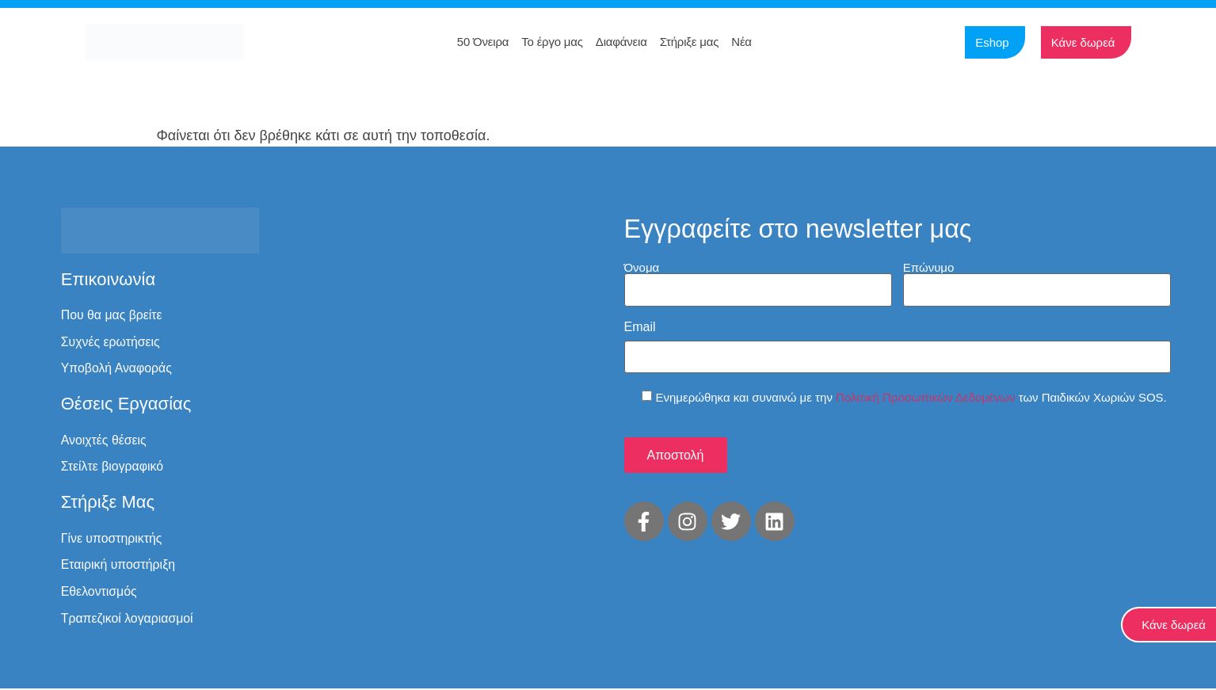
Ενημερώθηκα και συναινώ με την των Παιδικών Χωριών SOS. (911, 396)
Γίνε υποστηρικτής (112, 539)
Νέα (741, 41)
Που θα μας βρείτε (112, 315)
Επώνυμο (929, 267)
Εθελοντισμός (99, 593)
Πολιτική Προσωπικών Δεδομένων (925, 395)
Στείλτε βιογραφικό (113, 467)
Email (640, 326)
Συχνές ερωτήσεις (111, 342)
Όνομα (642, 267)
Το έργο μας (552, 41)
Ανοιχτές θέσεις (104, 440)
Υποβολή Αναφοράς (117, 368)
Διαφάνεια (621, 41)
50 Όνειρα (483, 41)
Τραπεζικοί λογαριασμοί (128, 620)
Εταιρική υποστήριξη (119, 566)
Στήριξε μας (689, 41)
